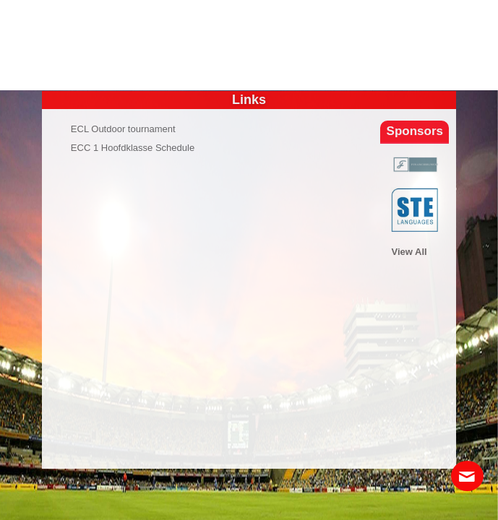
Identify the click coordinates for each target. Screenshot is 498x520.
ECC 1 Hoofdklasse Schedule (132, 147)
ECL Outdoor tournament (123, 129)
